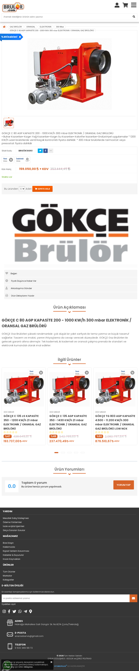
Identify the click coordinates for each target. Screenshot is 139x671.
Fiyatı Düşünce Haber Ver (20, 280)
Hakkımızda (9, 546)
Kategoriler (8, 579)
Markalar (7, 575)
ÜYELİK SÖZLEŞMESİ (56, 658)
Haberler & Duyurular (13, 555)
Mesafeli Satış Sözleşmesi (16, 518)
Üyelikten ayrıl (9, 604)
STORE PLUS (60, 666)
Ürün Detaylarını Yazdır (19, 295)
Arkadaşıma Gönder (18, 288)
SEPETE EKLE (42, 188)
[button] (56, 452)
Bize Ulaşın (8, 542)
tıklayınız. (28, 667)
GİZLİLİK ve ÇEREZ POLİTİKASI (79, 658)
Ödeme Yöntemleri (12, 522)
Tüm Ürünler (9, 571)
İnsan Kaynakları (11, 559)
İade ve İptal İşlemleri (13, 526)
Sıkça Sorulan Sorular (14, 530)
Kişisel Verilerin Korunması (16, 551)
